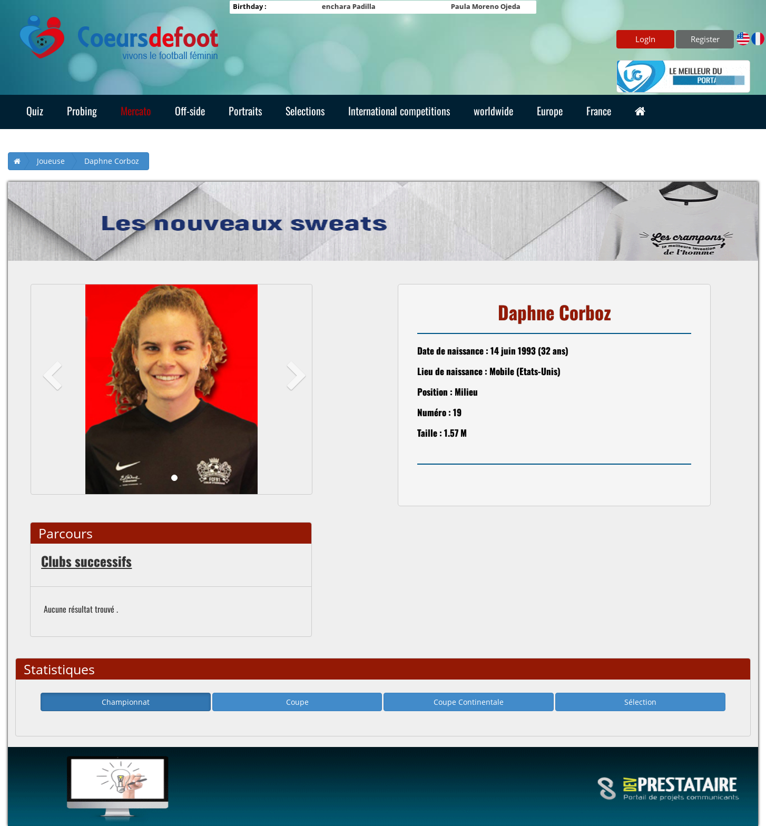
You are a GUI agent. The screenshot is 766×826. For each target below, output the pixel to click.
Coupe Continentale (469, 702)
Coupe (297, 702)
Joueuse (51, 161)
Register (705, 39)
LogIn (645, 39)
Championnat (126, 702)
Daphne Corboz (111, 161)
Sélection (640, 702)
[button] (52, 389)
